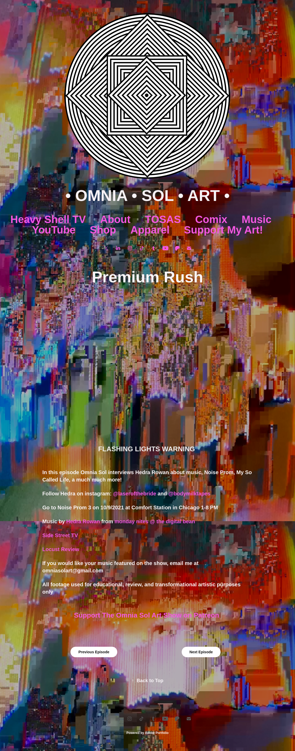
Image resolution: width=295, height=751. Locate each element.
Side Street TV (60, 535)
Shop (103, 230)
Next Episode (201, 652)
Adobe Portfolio (157, 733)
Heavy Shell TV (48, 219)
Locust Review (60, 549)
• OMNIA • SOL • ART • (147, 195)
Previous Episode (93, 652)
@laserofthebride (134, 493)
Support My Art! (223, 230)
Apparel (150, 230)
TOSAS (163, 219)
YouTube (53, 230)
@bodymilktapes (190, 493)
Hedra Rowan (83, 521)
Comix (211, 219)
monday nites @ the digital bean (155, 521)
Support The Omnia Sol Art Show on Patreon (147, 615)
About (115, 219)
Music (256, 219)
